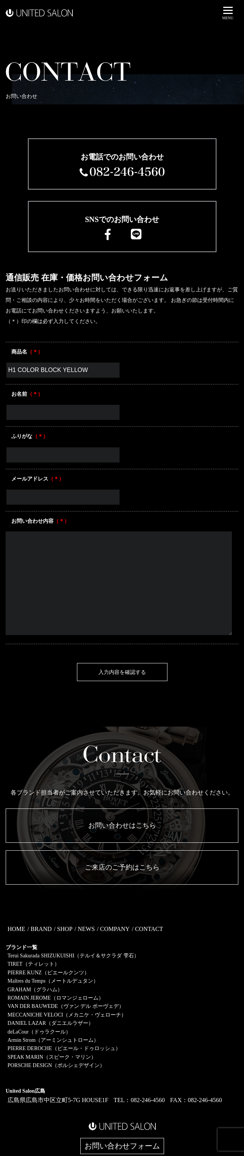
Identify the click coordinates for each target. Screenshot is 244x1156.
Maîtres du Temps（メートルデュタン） (53, 981)
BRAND (41, 929)
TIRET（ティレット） (34, 964)
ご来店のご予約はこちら (122, 867)
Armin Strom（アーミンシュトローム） (53, 1040)
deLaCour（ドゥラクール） (39, 1032)
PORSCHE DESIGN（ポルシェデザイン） (56, 1065)
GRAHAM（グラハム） (35, 989)
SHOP (64, 929)
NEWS (86, 929)
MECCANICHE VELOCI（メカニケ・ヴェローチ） (67, 1015)
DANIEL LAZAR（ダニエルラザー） (51, 1023)
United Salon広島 (25, 1091)
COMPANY (115, 929)
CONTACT (149, 929)
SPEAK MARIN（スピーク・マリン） (52, 1057)
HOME (16, 929)
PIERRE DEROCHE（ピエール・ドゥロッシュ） (64, 1048)
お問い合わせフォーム (122, 1146)
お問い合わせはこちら (122, 825)
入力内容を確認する (122, 672)
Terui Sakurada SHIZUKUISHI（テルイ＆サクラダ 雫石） (73, 955)
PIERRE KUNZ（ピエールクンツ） (48, 972)
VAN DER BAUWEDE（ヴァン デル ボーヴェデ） (66, 1006)
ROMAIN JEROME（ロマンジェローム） (56, 998)
